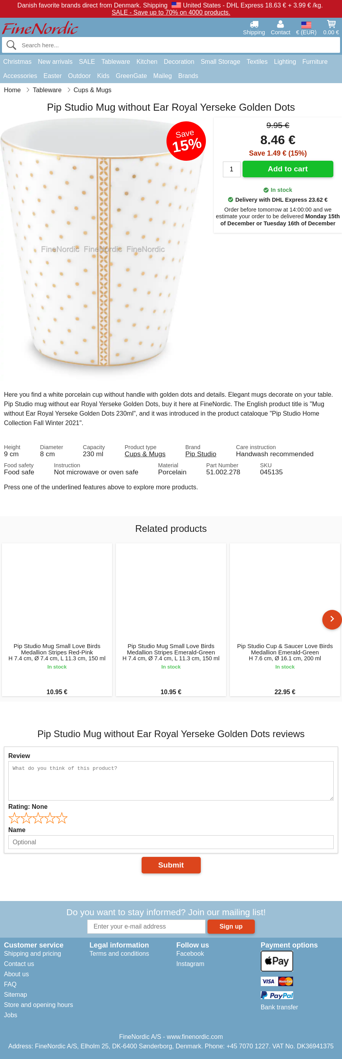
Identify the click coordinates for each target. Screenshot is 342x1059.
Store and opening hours (38, 1004)
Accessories (20, 75)
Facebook (190, 953)
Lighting (285, 61)
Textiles (257, 61)
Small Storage (221, 61)
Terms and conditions (119, 953)
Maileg (162, 75)
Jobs (10, 1015)
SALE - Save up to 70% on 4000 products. (171, 12)
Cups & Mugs (145, 454)
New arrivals (55, 61)
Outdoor (79, 75)
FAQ (10, 984)
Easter (52, 75)
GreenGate (131, 75)
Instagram (190, 964)
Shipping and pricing (32, 953)
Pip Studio (201, 454)
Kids (103, 75)
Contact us (19, 964)
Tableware (115, 61)
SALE (87, 61)
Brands (188, 75)
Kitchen (146, 61)
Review (19, 755)
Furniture (315, 61)
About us (16, 974)
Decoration (179, 61)
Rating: (28, 806)
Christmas (17, 61)
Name (17, 830)
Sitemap (15, 994)
